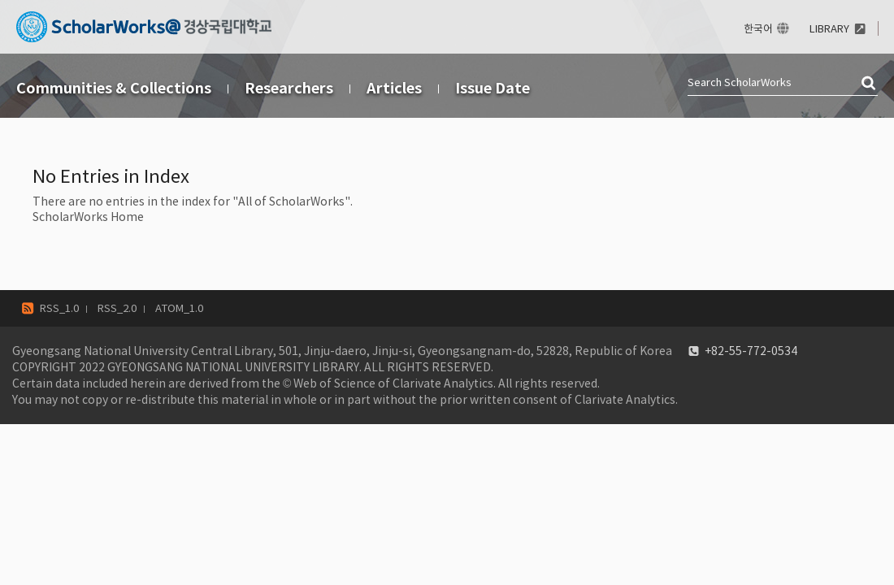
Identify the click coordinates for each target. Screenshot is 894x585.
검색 (869, 84)
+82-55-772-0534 (751, 351)
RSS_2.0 (117, 308)
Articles (394, 88)
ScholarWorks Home (88, 217)
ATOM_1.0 (179, 308)
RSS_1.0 (59, 308)
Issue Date (492, 88)
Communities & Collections (113, 88)
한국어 (758, 29)
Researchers (289, 88)
